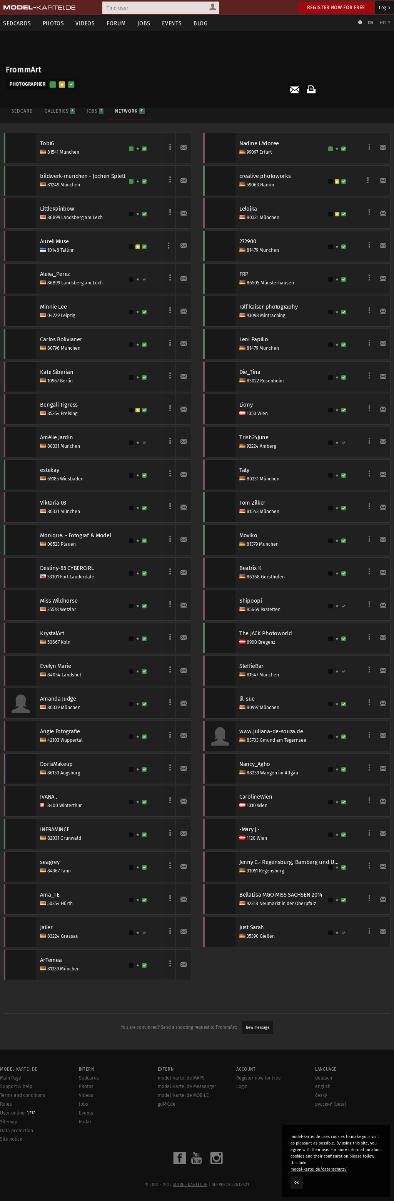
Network (130, 110)
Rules (6, 1138)
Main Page (10, 1112)
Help (384, 22)
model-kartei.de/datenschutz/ (318, 1169)
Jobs (144, 23)
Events (173, 23)
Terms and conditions (22, 1130)
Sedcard (22, 110)
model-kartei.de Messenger (187, 1121)
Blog (201, 23)
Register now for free (336, 7)
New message (258, 1027)
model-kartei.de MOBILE (183, 1130)
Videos (86, 23)
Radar (85, 1156)
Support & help (16, 1121)
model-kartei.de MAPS (181, 1112)
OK (296, 1182)
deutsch (323, 1112)
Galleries (59, 110)
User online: (17, 1147)
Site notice (11, 1174)
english (323, 1121)
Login (384, 7)
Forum (117, 23)
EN (370, 22)
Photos (54, 23)
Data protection (16, 1165)
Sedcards (89, 1112)
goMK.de (166, 1138)
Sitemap (8, 1156)
